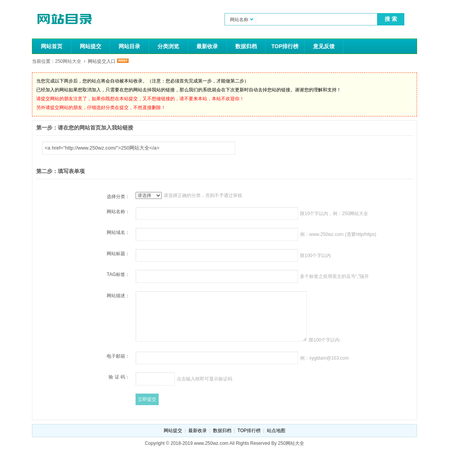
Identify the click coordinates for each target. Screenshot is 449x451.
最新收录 (207, 46)
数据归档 (246, 46)
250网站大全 (68, 61)
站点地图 (276, 430)
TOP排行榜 (285, 46)
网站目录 (129, 46)
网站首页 (51, 46)
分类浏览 (168, 46)
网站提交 (90, 46)
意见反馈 (324, 46)
